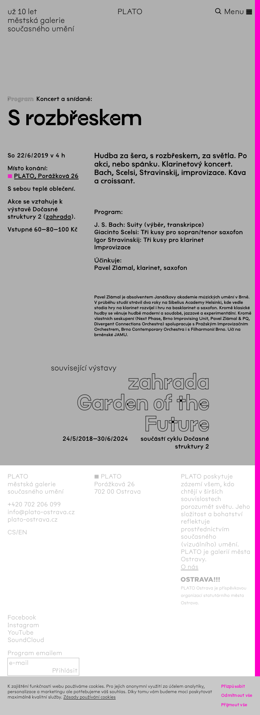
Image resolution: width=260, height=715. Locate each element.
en (22, 532)
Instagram (23, 625)
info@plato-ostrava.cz (41, 512)
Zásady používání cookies (89, 697)
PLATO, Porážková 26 (46, 176)
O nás (189, 567)
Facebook (21, 617)
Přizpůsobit (233, 686)
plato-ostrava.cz (32, 519)
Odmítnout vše (237, 695)
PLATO (130, 11)
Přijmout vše (234, 704)
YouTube (20, 632)
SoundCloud (25, 640)
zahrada (58, 216)
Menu (238, 11)
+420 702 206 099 (34, 504)
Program (20, 99)
